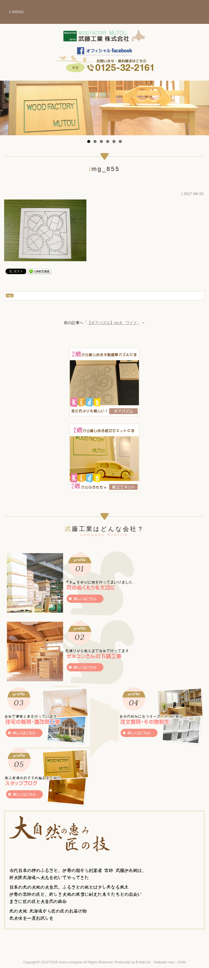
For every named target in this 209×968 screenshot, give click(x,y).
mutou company (71, 962)
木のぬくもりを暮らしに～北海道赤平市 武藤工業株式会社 (104, 38)
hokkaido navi (164, 962)
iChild (181, 962)
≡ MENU (16, 12)
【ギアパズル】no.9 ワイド (112, 322)
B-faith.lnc (143, 962)
